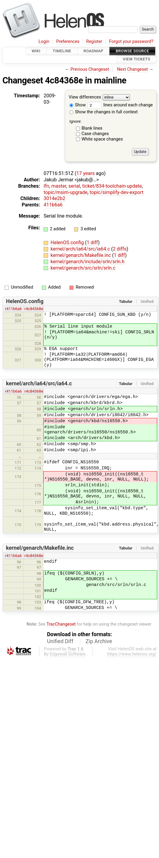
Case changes (95, 133)
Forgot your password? (131, 41)
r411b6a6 (13, 308)
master (58, 186)
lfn (46, 186)
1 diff (92, 242)
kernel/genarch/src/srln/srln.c (83, 268)
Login (43, 41)
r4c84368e (34, 308)
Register (94, 41)
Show (77, 105)
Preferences (67, 41)
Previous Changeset (90, 69)
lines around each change (120, 105)
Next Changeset (132, 69)
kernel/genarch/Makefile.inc (81, 255)
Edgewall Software (68, 654)
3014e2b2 (54, 198)
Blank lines (91, 128)
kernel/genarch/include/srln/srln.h (87, 261)
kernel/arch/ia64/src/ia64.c (81, 249)
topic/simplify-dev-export (117, 192)
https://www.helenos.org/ (132, 654)
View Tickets (136, 59)
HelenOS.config (68, 242)
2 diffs (120, 249)
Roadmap (94, 51)
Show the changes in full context (103, 112)
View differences (85, 97)
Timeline (62, 51)
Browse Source (132, 51)
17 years (85, 173)
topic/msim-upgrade (66, 192)
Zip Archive (99, 641)
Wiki (36, 51)
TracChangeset (61, 624)
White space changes (102, 139)
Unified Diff (60, 641)
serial (74, 186)
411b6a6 (53, 205)
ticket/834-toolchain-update (112, 186)
